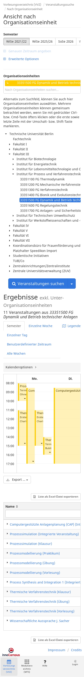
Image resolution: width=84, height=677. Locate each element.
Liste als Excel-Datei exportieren (55, 496)
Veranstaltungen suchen (38, 283)
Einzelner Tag (17, 335)
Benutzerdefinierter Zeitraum (29, 344)
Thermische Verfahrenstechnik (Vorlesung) (42, 611)
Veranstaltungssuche (60, 4)
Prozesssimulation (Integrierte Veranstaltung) (44, 534)
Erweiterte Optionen (21, 59)
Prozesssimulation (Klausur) (31, 544)
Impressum (56, 650)
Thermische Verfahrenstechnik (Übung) (39, 601)
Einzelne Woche (40, 326)
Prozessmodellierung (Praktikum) (35, 553)
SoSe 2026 (65, 41)
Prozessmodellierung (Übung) (32, 563)
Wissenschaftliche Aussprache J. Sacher (39, 621)
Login (75, 663)
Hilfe (45, 663)
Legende (71, 326)
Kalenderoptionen (20, 367)
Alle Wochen (16, 353)
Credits (76, 650)
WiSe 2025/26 (42, 41)
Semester (10, 34)
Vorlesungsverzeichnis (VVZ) (22, 4)
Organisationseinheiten (21, 76)
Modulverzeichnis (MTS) (26, 666)
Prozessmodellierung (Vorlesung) (35, 572)
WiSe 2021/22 (16, 41)
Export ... (17, 479)
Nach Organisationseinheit (25, 9)
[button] (25, 398)
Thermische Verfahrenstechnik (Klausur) (40, 592)
